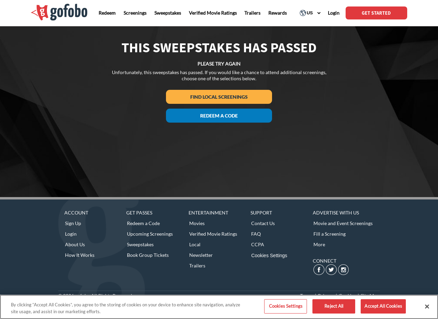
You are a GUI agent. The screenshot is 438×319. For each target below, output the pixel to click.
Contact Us (263, 223)
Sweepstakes (140, 244)
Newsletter (201, 255)
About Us (75, 244)
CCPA (257, 244)
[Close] (427, 306)
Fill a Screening (329, 234)
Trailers (197, 265)
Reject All (333, 306)
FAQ (256, 234)
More (319, 244)
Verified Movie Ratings (213, 234)
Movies (197, 223)
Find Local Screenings (219, 97)
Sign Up (73, 223)
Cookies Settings (269, 255)
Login (71, 234)
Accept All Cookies (383, 306)
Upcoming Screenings (150, 234)
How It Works (79, 255)
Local (195, 244)
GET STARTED (376, 13)
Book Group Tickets (148, 255)
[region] (219, 307)
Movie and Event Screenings (343, 223)
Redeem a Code (219, 116)
